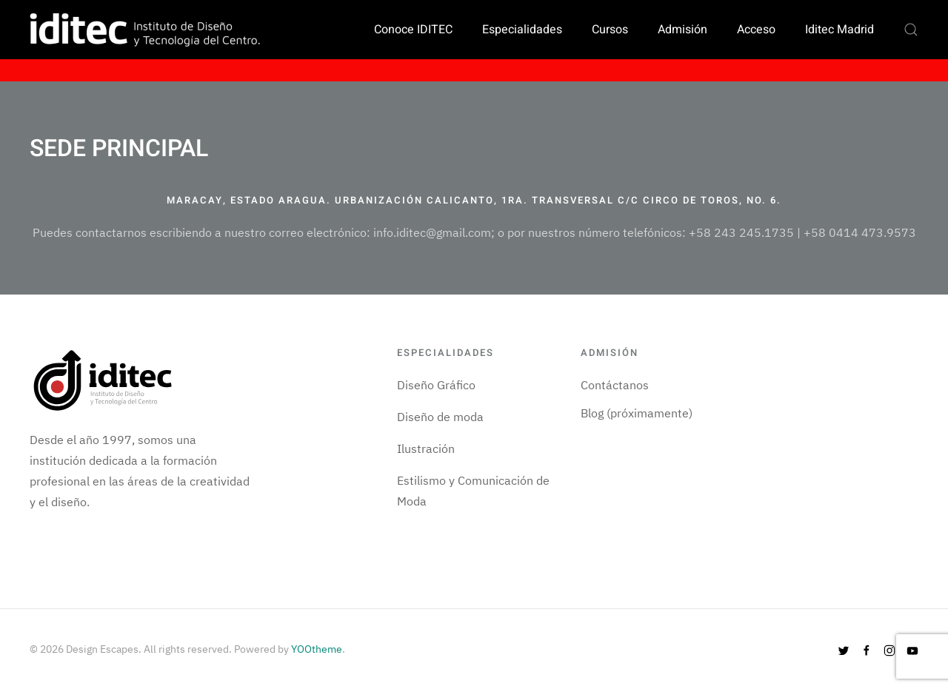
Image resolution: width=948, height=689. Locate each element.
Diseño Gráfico (436, 384)
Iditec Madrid (839, 29)
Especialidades (522, 29)
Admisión (682, 29)
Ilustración (426, 448)
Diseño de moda (440, 416)
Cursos (610, 29)
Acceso (756, 29)
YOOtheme (316, 649)
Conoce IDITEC (413, 29)
